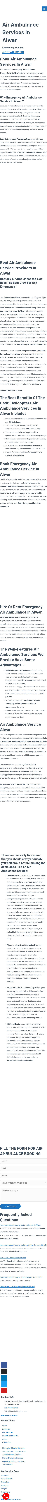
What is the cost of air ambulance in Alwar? (17, 1287)
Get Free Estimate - (11, 1499)
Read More (18, 1356)
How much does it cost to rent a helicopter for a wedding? (23, 1245)
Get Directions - (9, 1415)
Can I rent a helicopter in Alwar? (13, 1258)
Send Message (10, 1206)
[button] (23, 1225)
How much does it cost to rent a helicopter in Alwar (20, 1225)
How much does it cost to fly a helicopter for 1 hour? (21, 1277)
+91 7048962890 (13, 52)
